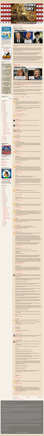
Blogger (27, 432)
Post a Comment (16, 393)
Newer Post (15, 397)
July (3, 118)
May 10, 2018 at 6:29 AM (18, 383)
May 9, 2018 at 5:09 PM (18, 331)
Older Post (40, 397)
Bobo (16, 150)
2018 (3, 111)
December (4, 112)
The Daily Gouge (4, 165)
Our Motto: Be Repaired (6, 132)
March (4, 137)
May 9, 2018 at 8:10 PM (18, 372)
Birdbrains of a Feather (6, 130)
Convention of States (4, 162)
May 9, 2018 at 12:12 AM (18, 111)
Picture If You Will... (5, 126)
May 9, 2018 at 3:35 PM (18, 316)
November (4, 113)
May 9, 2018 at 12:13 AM (18, 116)
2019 (3, 110)
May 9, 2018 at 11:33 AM (18, 215)
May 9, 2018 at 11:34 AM (18, 222)
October (4, 199)
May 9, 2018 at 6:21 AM (18, 132)
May (4, 205)
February (4, 138)
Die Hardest (4, 131)
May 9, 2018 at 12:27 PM (18, 245)
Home (28, 397)
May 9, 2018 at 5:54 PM (18, 337)
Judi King (16, 380)
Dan (15, 100)
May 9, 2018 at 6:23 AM (18, 138)
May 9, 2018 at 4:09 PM (18, 324)
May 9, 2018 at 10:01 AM (18, 186)
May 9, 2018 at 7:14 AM (18, 147)
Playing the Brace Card (6, 207)
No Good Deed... (5, 125)
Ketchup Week (5, 124)
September (4, 200)
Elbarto (16, 129)
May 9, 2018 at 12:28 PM (18, 263)
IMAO (2, 163)
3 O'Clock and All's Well (6, 213)
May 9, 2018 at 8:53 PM (18, 377)
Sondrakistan (3, 164)
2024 (3, 104)
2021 (3, 192)
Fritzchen (16, 189)
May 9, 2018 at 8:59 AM (18, 153)
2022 (3, 106)
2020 (3, 193)
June (4, 119)
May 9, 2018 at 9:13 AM (18, 172)
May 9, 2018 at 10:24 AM (18, 194)
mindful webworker (18, 334)
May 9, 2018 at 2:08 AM (18, 126)
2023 (3, 105)
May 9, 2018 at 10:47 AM (18, 200)
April (4, 220)
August (4, 117)
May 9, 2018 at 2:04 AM (18, 121)
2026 (3, 186)
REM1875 (16, 124)
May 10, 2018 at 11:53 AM (18, 391)
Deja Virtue (4, 206)
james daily (17, 165)
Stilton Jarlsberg (17, 273)
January (4, 139)
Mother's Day (5, 212)
